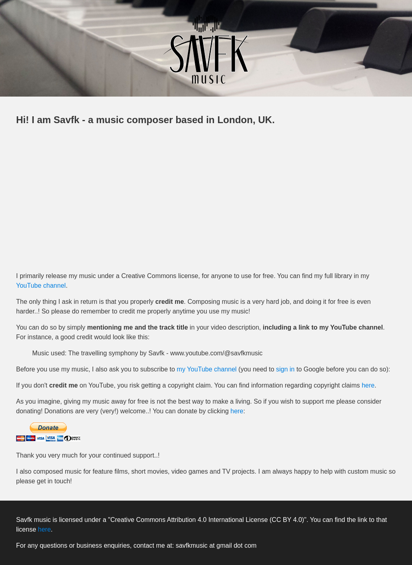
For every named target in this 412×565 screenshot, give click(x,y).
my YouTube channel (207, 369)
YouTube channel (41, 285)
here (368, 385)
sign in (285, 369)
